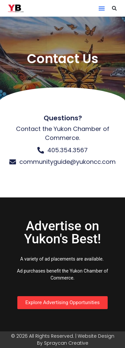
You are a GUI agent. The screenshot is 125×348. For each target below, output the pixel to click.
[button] (102, 8)
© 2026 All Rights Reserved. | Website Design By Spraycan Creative (62, 339)
